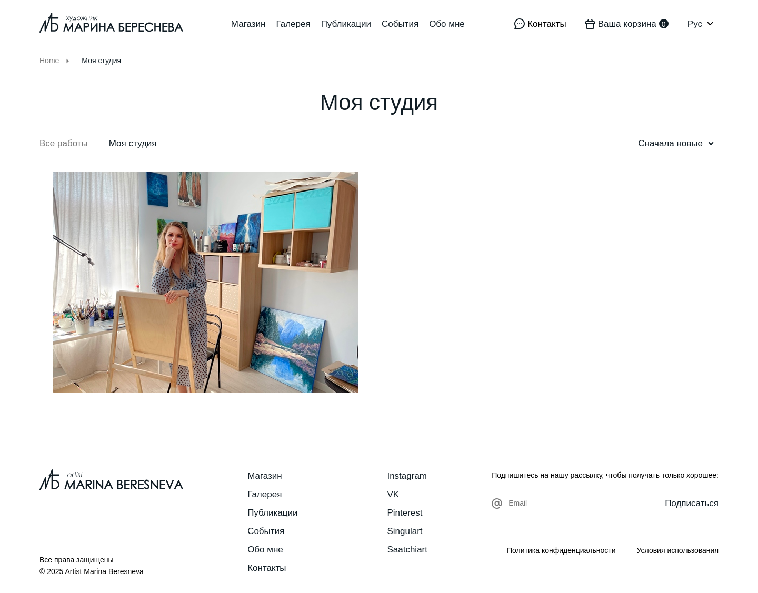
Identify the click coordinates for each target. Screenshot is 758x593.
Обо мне (447, 24)
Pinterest (404, 513)
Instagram (407, 476)
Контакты (266, 568)
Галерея (293, 24)
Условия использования (678, 550)
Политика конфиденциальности (561, 550)
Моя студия (133, 143)
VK (393, 494)
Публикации (346, 24)
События (400, 24)
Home (49, 60)
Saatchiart (407, 550)
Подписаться (692, 503)
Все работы (63, 143)
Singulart (404, 531)
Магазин (248, 24)
